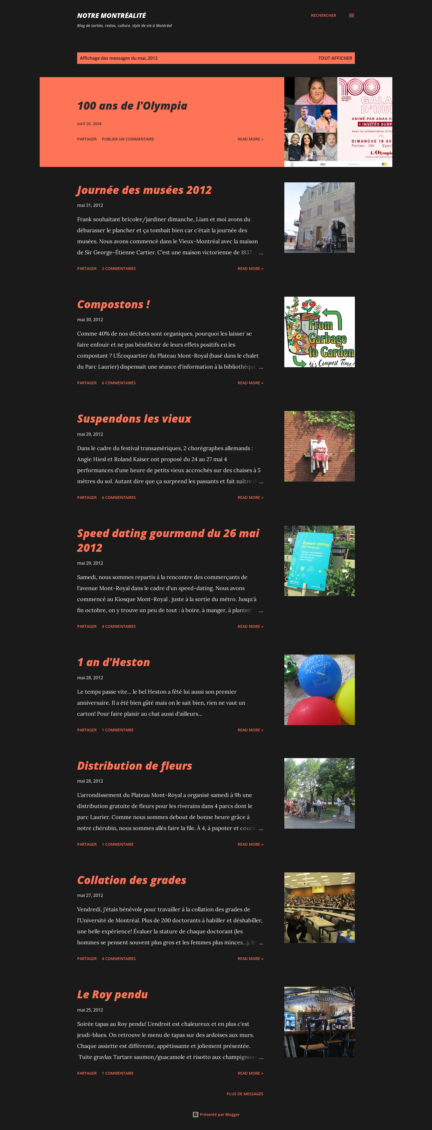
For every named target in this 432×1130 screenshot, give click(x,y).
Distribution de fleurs (134, 765)
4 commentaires (119, 626)
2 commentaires (119, 268)
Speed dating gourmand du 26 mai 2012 (168, 540)
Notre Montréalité (111, 15)
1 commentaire (118, 729)
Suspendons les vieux (134, 418)
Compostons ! (113, 304)
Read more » (250, 139)
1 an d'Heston (113, 661)
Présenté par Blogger (216, 1114)
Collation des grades (132, 879)
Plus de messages (245, 1093)
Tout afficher (335, 58)
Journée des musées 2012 (144, 189)
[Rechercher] (323, 15)
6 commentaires (119, 382)
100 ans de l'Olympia (132, 105)
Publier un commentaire (128, 139)
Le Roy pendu (112, 994)
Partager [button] (87, 139)
